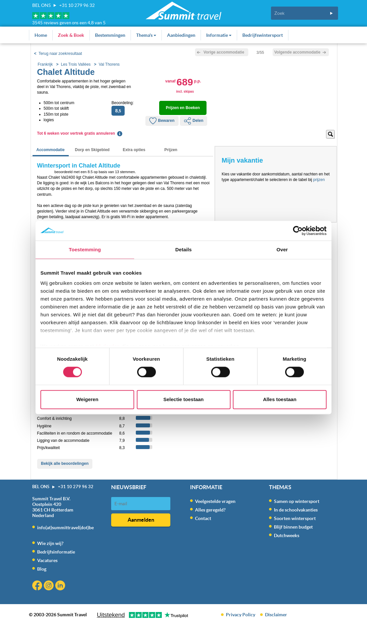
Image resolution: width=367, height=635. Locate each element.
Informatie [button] (219, 35)
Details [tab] (183, 249)
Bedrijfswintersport (262, 35)
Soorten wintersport (295, 518)
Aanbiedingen (181, 35)
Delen (194, 121)
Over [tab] (282, 249)
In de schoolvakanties (296, 509)
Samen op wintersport (296, 501)
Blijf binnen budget (293, 527)
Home (41, 35)
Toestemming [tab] (85, 249)
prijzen (319, 179)
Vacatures (47, 560)
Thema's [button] (146, 35)
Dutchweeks (286, 535)
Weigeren (87, 399)
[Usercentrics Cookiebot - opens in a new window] (298, 231)
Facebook (38, 586)
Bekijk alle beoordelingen (65, 463)
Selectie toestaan (183, 399)
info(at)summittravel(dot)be (65, 527)
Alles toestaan (280, 399)
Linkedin (61, 586)
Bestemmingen (110, 35)
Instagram (49, 586)
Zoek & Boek (71, 35)
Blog (41, 569)
